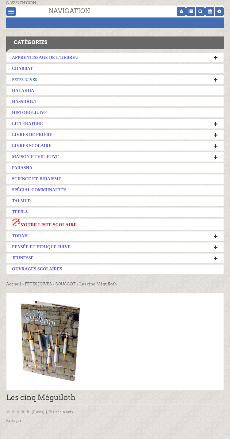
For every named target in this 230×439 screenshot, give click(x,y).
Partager (13, 420)
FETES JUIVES (24, 79)
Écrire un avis (60, 412)
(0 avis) (38, 412)
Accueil (13, 284)
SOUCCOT (66, 284)
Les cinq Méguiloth (98, 284)
